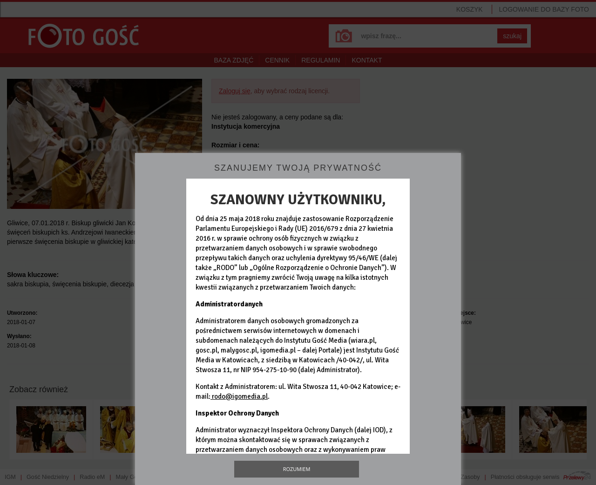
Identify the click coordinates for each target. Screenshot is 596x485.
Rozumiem (297, 468)
